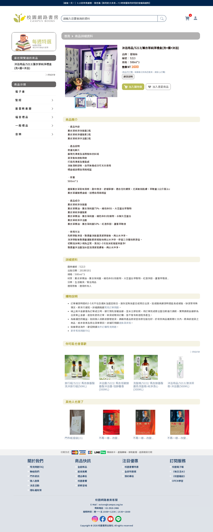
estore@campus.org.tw (111, 504)
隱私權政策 (36, 490)
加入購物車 (133, 87)
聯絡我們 (34, 471)
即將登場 (82, 485)
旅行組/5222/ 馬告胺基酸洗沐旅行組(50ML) (80, 384)
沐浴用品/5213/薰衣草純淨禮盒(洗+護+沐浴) (33, 66)
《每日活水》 (179, 471)
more (195, 351)
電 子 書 (20, 91)
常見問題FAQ (37, 466)
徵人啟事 (34, 480)
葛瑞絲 (133, 54)
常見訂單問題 (112, 307)
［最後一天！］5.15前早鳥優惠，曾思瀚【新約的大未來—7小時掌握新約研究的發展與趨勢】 (106, 2)
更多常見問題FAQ (80, 330)
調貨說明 (128, 76)
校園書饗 (82, 480)
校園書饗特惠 (132, 466)
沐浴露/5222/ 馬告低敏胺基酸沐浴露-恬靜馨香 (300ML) (114, 386)
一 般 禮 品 (21, 125)
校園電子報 (178, 466)
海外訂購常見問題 (106, 326)
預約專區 (129, 476)
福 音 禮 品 (21, 117)
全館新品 (82, 466)
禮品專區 (82, 476)
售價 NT (126, 67)
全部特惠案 (130, 471)
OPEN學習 (177, 480)
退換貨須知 (125, 322)
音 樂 (18, 134)
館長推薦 (82, 471)
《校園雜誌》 (179, 476)
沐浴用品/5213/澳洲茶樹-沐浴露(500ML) (181, 384)
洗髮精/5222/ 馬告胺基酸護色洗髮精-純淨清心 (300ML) (148, 386)
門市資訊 (34, 476)
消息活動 (34, 485)
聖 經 (18, 100)
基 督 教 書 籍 (23, 108)
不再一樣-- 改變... (109, 438)
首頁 (67, 36)
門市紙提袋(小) (74, 438)
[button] (114, 48)
